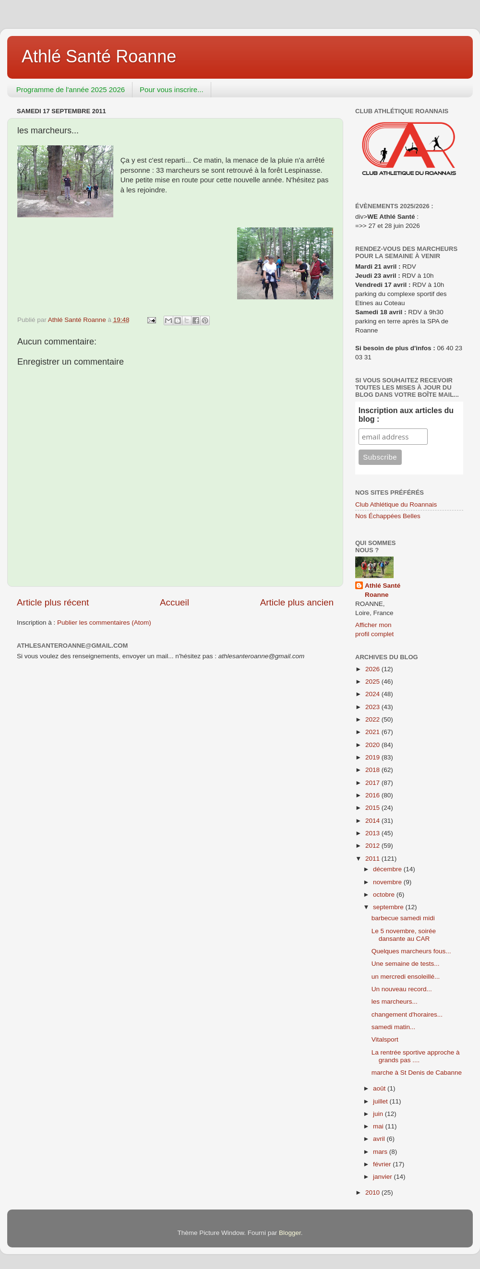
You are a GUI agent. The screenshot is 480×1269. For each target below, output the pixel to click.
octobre (384, 894)
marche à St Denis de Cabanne (417, 1072)
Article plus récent (53, 602)
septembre (389, 907)
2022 (373, 719)
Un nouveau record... (402, 989)
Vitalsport (385, 1039)
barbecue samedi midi (403, 918)
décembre (388, 869)
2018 (373, 769)
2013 (373, 833)
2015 (373, 807)
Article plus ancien (297, 602)
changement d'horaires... (407, 1014)
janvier (383, 1176)
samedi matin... (394, 1027)
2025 (373, 681)
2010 (373, 1192)
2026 (373, 669)
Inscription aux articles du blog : (406, 414)
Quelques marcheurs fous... (411, 951)
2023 (373, 707)
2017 (373, 782)
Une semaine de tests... (406, 963)
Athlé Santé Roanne (99, 56)
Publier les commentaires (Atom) (104, 622)
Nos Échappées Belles (387, 516)
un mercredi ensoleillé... (406, 976)
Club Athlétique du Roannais (396, 504)
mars (381, 1151)
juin (379, 1113)
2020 (373, 744)
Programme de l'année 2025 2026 (70, 89)
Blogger (290, 1232)
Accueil (174, 602)
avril (380, 1138)
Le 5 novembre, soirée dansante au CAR (404, 934)
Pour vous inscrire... (172, 89)
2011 (373, 858)
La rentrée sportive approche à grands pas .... (416, 1056)
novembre (388, 882)
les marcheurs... (395, 1001)
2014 (373, 820)
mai (379, 1126)
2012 (373, 845)
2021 (373, 731)
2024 (373, 694)
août (380, 1088)
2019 (373, 757)
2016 (373, 795)
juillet (381, 1101)
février (383, 1164)
